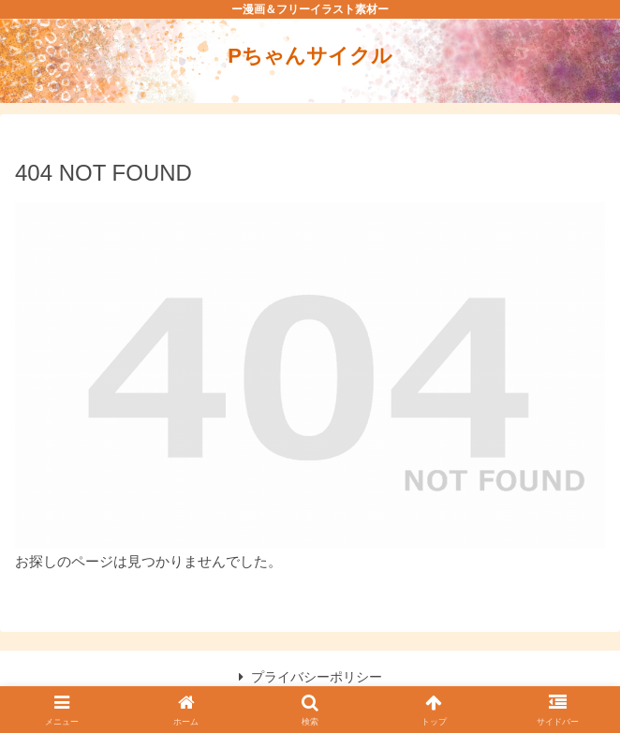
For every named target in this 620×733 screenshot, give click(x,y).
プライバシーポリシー (310, 676)
